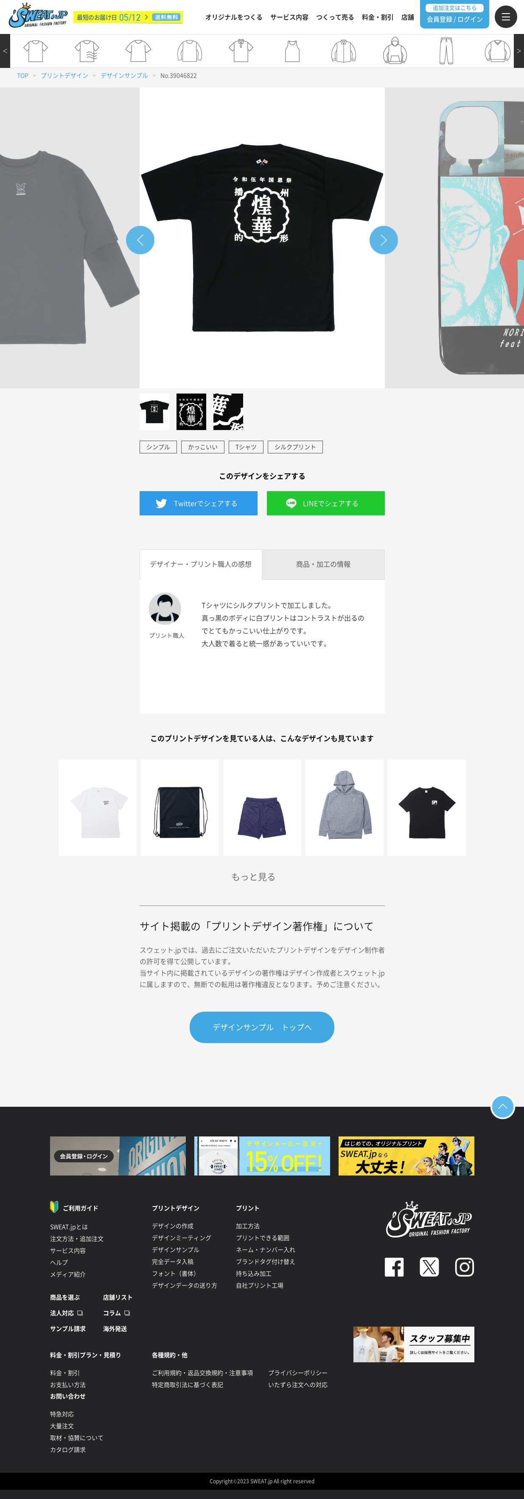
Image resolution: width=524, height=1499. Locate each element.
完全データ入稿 (172, 1262)
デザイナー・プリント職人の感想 (201, 564)
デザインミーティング (181, 1238)
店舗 (407, 17)
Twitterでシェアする (206, 503)
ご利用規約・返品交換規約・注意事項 (202, 1373)
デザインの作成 (172, 1226)
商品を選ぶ (65, 1297)
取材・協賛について (77, 1438)
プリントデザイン (64, 76)
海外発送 (115, 1329)
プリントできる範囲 (262, 1238)
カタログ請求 (68, 1450)
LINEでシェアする (331, 503)
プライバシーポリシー (298, 1373)
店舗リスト (118, 1297)
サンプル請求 (68, 1329)
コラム (112, 1313)
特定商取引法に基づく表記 (187, 1385)
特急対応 (62, 1414)
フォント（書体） (175, 1274)
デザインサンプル (124, 76)
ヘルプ (59, 1263)
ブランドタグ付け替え (265, 1262)
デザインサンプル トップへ (262, 1027)
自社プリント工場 (259, 1285)
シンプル (158, 447)
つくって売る (335, 17)
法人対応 (62, 1313)
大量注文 (62, 1426)
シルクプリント (295, 447)
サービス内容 (289, 17)
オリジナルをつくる (234, 17)
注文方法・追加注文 (77, 1239)
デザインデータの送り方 (184, 1285)
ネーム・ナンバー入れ (265, 1250)
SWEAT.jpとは (69, 1227)
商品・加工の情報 (323, 564)
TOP (22, 76)
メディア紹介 (68, 1274)
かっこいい (203, 447)
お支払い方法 (68, 1385)
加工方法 (248, 1226)
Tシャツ (246, 447)
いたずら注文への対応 (298, 1385)
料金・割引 (378, 17)
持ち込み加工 (254, 1274)
